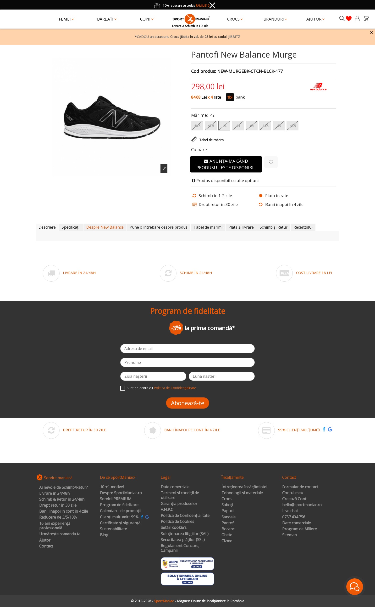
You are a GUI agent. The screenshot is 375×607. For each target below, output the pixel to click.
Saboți (227, 505)
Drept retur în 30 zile (58, 505)
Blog (104, 535)
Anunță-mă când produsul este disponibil (226, 164)
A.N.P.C (167, 509)
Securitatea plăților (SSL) (183, 539)
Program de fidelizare (119, 505)
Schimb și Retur (273, 227)
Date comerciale (175, 487)
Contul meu (292, 493)
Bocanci (228, 529)
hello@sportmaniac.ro (302, 505)
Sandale (228, 517)
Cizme (226, 541)
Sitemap (289, 535)
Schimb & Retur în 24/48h (61, 499)
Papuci (227, 511)
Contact (46, 546)
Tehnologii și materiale (242, 493)
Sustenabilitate (113, 529)
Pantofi (227, 523)
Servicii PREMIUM (116, 499)
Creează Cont (294, 499)
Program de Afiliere (299, 529)
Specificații (71, 227)
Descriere (47, 227)
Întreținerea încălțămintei (244, 487)
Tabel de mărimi (207, 227)
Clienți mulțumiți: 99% (119, 517)
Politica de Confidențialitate (175, 388)
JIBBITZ (234, 36)
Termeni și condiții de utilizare (180, 495)
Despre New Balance (105, 227)
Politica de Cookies (177, 521)
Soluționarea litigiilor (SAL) (185, 534)
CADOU (143, 36)
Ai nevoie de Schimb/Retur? (63, 487)
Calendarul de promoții (120, 511)
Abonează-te (187, 403)
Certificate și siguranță (120, 523)
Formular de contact (300, 487)
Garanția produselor (179, 503)
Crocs (226, 499)
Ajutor (44, 540)
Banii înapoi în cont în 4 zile (63, 511)
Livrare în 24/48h (54, 493)
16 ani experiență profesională (54, 526)
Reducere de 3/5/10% (58, 517)
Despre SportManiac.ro (121, 493)
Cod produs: (203, 71)
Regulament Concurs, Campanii (180, 548)
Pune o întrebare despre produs (159, 227)
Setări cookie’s (174, 527)
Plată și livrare (241, 227)
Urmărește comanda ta (59, 534)
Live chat (290, 511)
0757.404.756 (293, 517)
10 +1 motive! (112, 487)
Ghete (226, 535)
